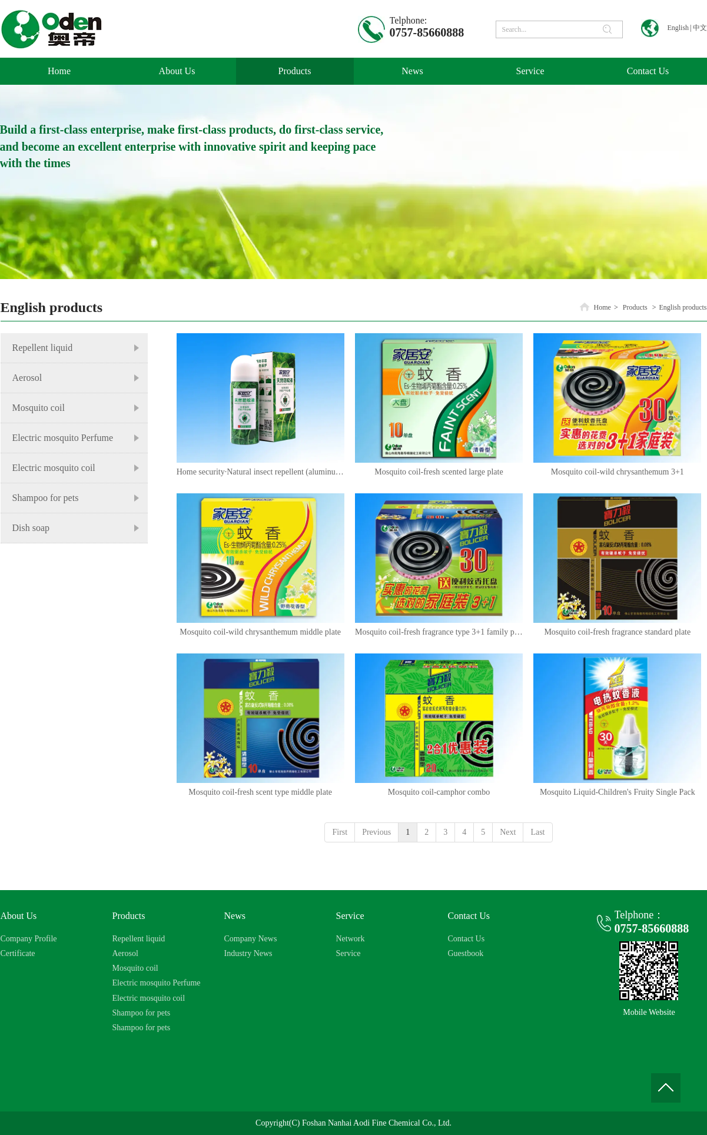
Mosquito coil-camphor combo (439, 792)
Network (350, 938)
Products (635, 307)
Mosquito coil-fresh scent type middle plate (260, 792)
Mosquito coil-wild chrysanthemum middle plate (260, 632)
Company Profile (29, 938)
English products (683, 307)
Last (537, 832)
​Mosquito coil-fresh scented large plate (438, 471)
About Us (19, 916)
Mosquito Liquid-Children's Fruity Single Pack (617, 792)
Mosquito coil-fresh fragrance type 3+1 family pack (439, 632)
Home (602, 307)
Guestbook (466, 953)
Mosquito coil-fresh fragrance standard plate (617, 632)
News (234, 916)
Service (350, 916)
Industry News (248, 953)
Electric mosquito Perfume (156, 982)
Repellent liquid (138, 938)
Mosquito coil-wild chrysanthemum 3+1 (617, 471)
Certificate (18, 953)
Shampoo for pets (141, 1012)
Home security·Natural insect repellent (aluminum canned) (260, 471)
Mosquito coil (135, 968)
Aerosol (125, 953)
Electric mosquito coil (148, 998)
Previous (376, 832)
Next (508, 832)
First (339, 832)
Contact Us (469, 916)
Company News (250, 938)
